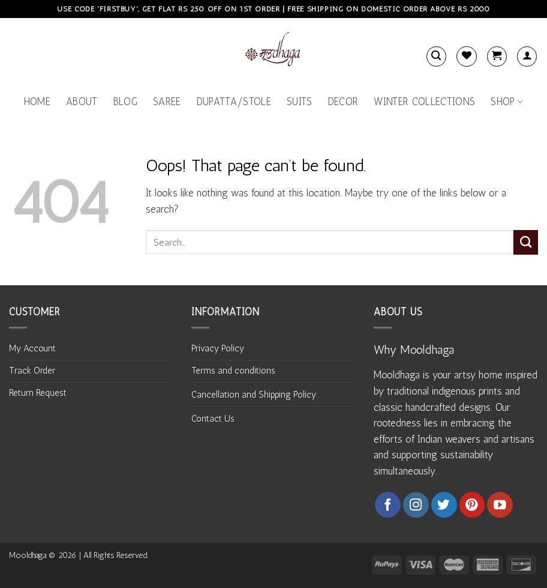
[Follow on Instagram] (416, 505)
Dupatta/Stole (234, 101)
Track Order (32, 370)
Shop (507, 101)
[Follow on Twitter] (444, 505)
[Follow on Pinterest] (472, 505)
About (82, 101)
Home (37, 101)
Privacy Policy (217, 348)
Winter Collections (424, 101)
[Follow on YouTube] (500, 505)
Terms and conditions (233, 370)
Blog (125, 101)
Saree (167, 101)
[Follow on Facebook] (388, 505)
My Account (32, 348)
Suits (299, 101)
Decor (343, 101)
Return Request (38, 392)
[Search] (436, 56)
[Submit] (525, 242)
